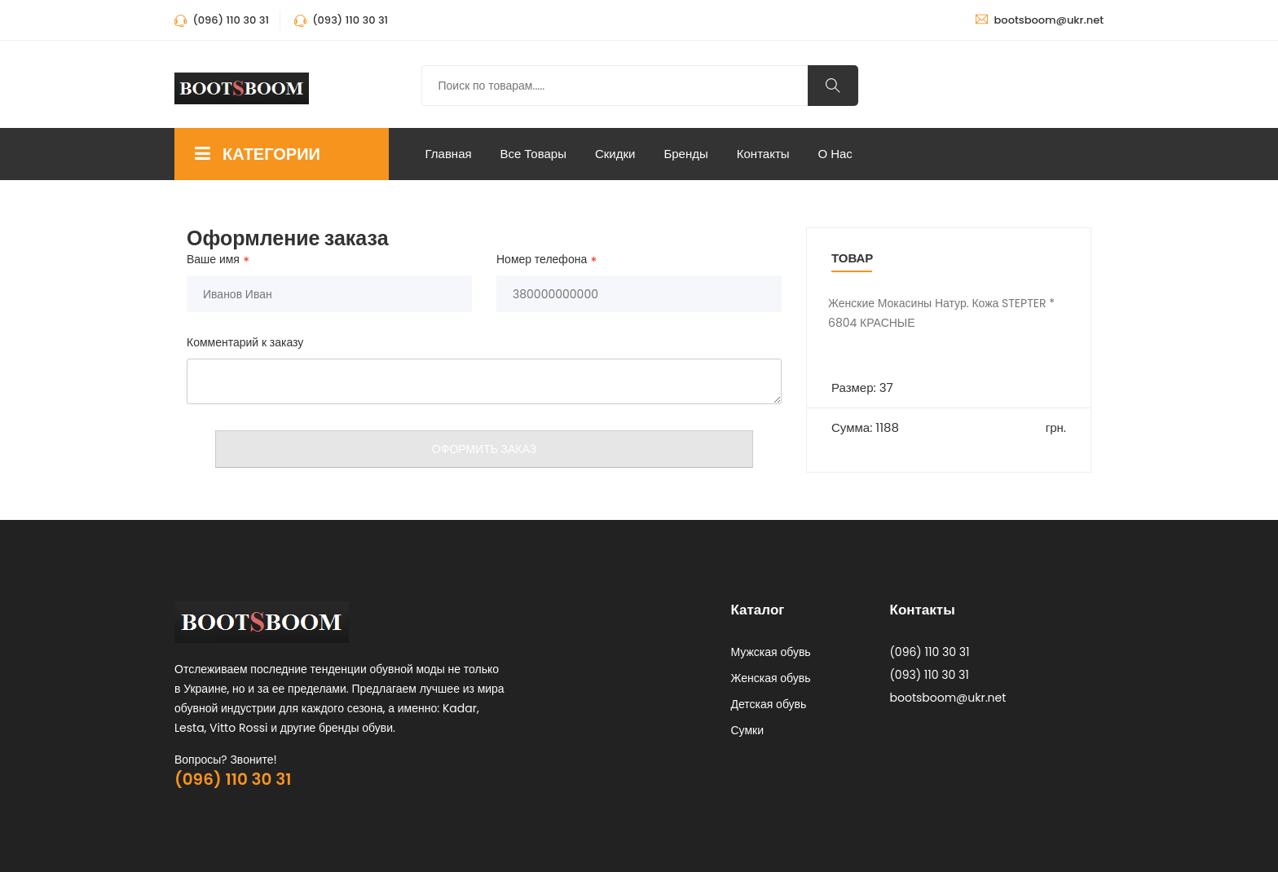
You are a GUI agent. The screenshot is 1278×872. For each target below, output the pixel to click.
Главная (448, 153)
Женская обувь (771, 678)
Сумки (748, 730)
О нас (835, 153)
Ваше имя (213, 260)
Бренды (685, 153)
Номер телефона (541, 260)
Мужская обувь (771, 652)
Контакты (763, 153)
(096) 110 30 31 (232, 779)
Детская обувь (769, 704)
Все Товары (533, 153)
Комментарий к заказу (245, 342)
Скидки (615, 153)
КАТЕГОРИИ (257, 154)
